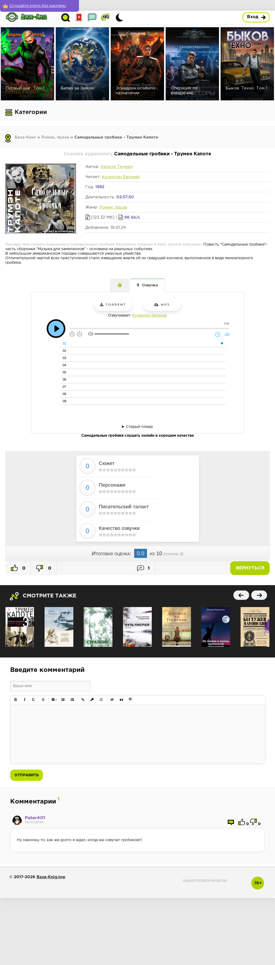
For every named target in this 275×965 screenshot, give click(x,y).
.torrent (113, 304)
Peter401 (35, 818)
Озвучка (150, 285)
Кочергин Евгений (121, 177)
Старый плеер (139, 426)
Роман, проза (55, 137)
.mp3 (162, 304)
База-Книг (25, 137)
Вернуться (251, 568)
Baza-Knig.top (51, 877)
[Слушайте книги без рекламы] (38, 6)
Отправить (26, 775)
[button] (15, 700)
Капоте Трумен (117, 166)
